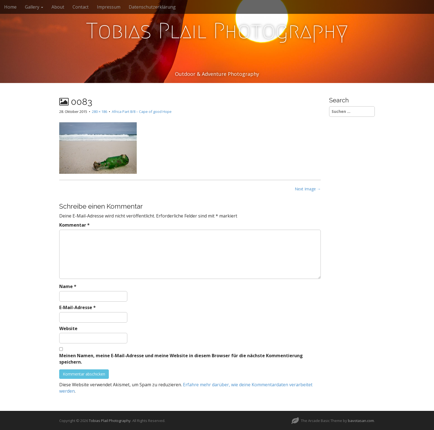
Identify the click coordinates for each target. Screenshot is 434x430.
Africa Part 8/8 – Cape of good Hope (142, 111)
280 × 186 (99, 111)
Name (67, 286)
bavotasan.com (361, 420)
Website (68, 328)
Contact (81, 7)
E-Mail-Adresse (77, 307)
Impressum (108, 7)
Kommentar (74, 225)
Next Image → (308, 188)
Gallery (34, 7)
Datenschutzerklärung (152, 7)
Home (10, 7)
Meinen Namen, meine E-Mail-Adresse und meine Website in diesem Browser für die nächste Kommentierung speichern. (181, 359)
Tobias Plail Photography (217, 31)
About (57, 7)
